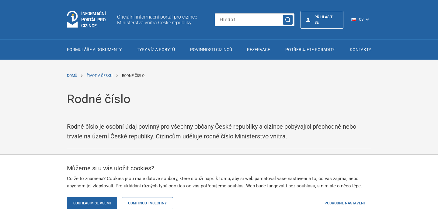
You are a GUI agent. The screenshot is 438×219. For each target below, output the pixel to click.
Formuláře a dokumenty (94, 49)
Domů (72, 76)
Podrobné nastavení (345, 203)
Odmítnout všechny (147, 203)
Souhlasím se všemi (92, 203)
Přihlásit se (323, 20)
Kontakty (360, 49)
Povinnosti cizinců (211, 49)
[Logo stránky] (86, 20)
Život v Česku (100, 76)
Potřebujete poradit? (310, 49)
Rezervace (258, 49)
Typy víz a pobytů (156, 49)
